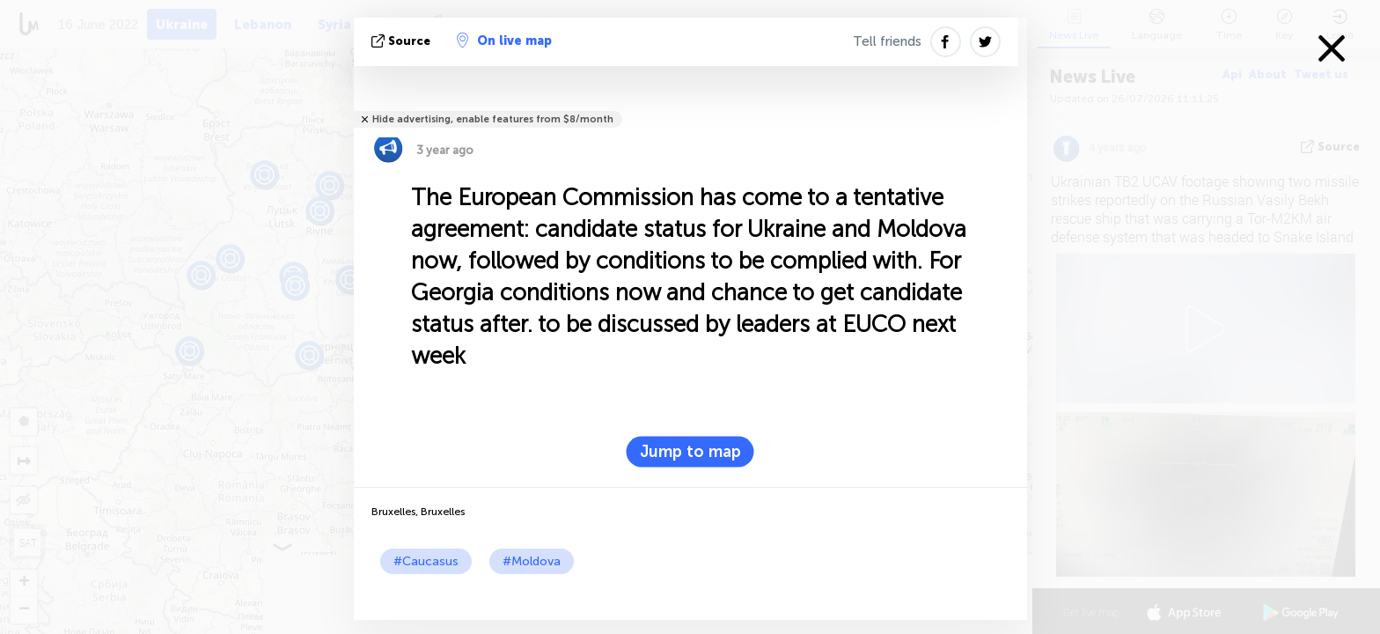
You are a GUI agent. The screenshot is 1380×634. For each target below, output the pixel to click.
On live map (504, 40)
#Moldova (532, 561)
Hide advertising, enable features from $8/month (492, 119)
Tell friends (887, 41)
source (402, 41)
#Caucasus (426, 561)
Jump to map (690, 451)
